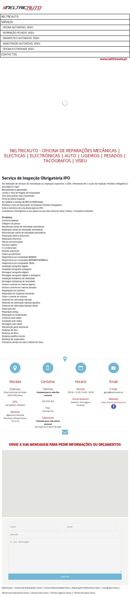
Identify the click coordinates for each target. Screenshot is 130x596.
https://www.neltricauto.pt (113, 402)
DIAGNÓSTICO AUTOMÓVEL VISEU (21, 38)
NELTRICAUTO (9, 16)
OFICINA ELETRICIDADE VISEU (18, 49)
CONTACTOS (9, 54)
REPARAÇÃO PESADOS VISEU (18, 32)
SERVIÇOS (7, 22)
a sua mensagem (65, 556)
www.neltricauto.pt (113, 59)
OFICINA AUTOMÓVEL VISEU (18, 27)
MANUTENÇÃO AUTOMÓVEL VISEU (21, 43)
